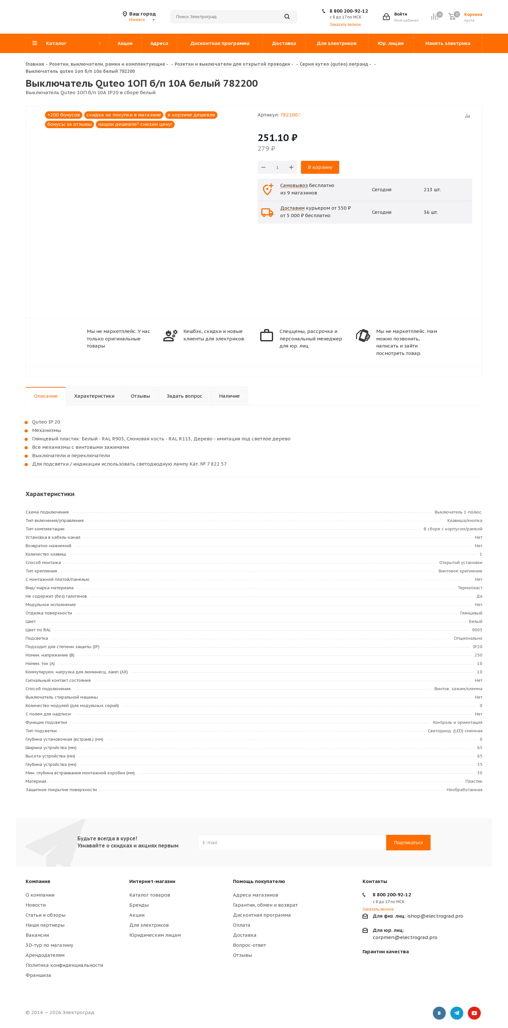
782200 (290, 115)
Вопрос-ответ (249, 945)
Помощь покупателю (259, 881)
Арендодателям (45, 955)
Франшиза (38, 975)
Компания (38, 881)
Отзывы (242, 955)
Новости (36, 905)
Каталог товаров (149, 895)
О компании (40, 895)
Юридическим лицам (155, 935)
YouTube (474, 1013)
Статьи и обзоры (45, 915)
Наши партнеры (45, 925)
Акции (136, 915)
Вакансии (37, 935)
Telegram (456, 1013)
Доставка (245, 935)
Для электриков (149, 925)
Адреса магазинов (255, 895)
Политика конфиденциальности (64, 965)
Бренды (139, 905)
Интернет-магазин (152, 881)
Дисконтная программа (262, 915)
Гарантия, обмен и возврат (265, 905)
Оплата (241, 925)
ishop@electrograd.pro (418, 916)
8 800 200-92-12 (348, 11)
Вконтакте (439, 1013)
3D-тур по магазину (49, 945)
